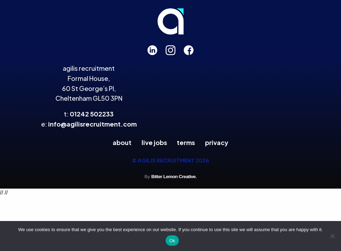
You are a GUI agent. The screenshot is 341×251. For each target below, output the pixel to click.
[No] (332, 236)
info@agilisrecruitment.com (92, 124)
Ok (172, 240)
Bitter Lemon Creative (174, 176)
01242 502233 (92, 114)
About (122, 142)
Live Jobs (154, 142)
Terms (186, 142)
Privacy (216, 142)
